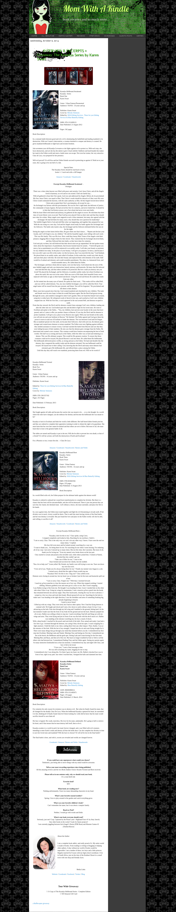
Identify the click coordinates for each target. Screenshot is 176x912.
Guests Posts (125, 36)
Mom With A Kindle (96, 8)
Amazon (59, 177)
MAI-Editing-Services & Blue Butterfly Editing (83, 476)
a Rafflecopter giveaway (41, 903)
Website (54, 874)
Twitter (77, 874)
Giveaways (109, 36)
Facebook (70, 874)
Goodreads (67, 177)
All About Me (48, 36)
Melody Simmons (73, 113)
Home (34, 36)
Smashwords (76, 177)
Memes (140, 36)
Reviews (81, 36)
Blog (83, 874)
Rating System (65, 36)
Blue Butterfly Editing (75, 685)
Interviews (94, 36)
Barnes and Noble (81, 448)
